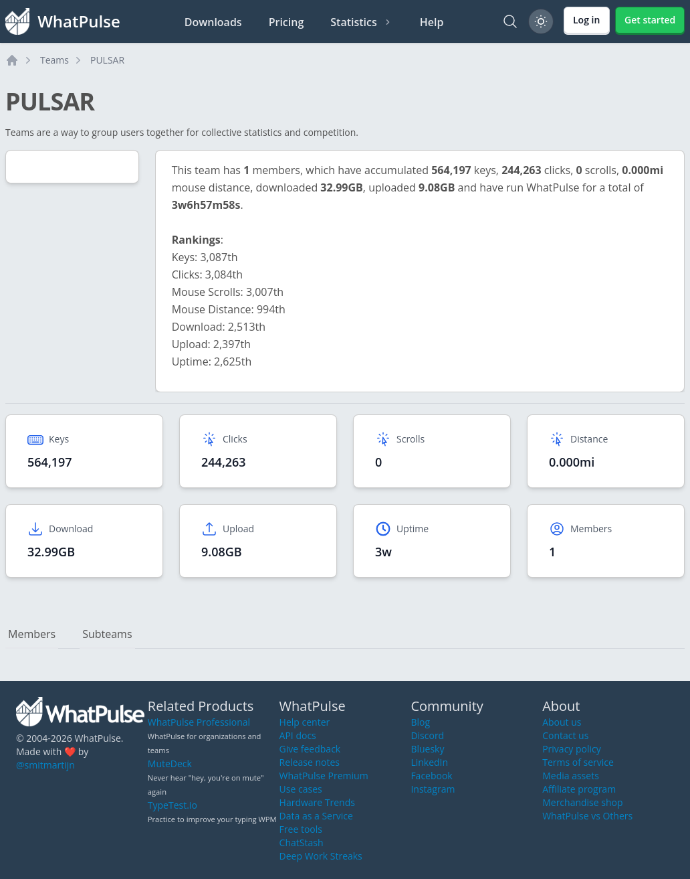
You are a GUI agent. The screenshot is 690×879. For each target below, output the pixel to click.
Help (432, 22)
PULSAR (107, 60)
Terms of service (578, 762)
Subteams (107, 634)
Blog (420, 722)
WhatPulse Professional (199, 722)
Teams (54, 60)
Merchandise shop (582, 802)
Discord (427, 735)
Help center (304, 722)
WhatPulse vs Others (587, 815)
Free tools (300, 829)
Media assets (570, 775)
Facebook (431, 775)
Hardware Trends (317, 802)
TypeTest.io (172, 805)
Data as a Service (316, 815)
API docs (297, 735)
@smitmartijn (45, 764)
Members (31, 634)
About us (561, 722)
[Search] (510, 21)
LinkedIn (429, 762)
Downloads (213, 22)
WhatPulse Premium (323, 775)
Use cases (300, 789)
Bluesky (427, 748)
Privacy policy (571, 748)
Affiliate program (579, 789)
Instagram (433, 789)
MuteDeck (170, 763)
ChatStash (301, 842)
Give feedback (310, 748)
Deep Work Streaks (320, 856)
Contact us (565, 735)
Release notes (309, 762)
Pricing (286, 22)
